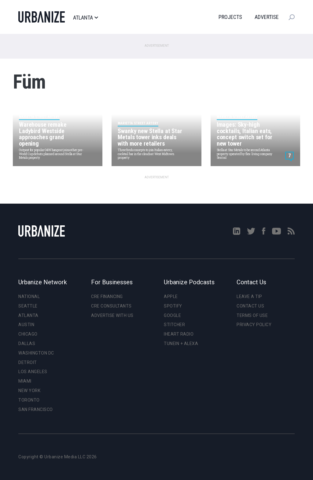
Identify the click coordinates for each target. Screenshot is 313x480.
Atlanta (85, 17)
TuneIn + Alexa (181, 343)
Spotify (173, 306)
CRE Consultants (111, 306)
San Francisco (35, 409)
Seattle (28, 306)
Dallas (26, 343)
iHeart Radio (178, 334)
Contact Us (250, 306)
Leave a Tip (249, 296)
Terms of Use (252, 315)
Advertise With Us (112, 315)
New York (29, 390)
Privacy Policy (254, 324)
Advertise (267, 17)
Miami (24, 381)
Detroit (27, 362)
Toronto (29, 400)
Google (172, 315)
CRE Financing (107, 296)
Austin (26, 324)
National (29, 296)
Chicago (28, 334)
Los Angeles (32, 371)
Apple (171, 296)
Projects (230, 17)
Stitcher (174, 324)
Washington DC (36, 353)
